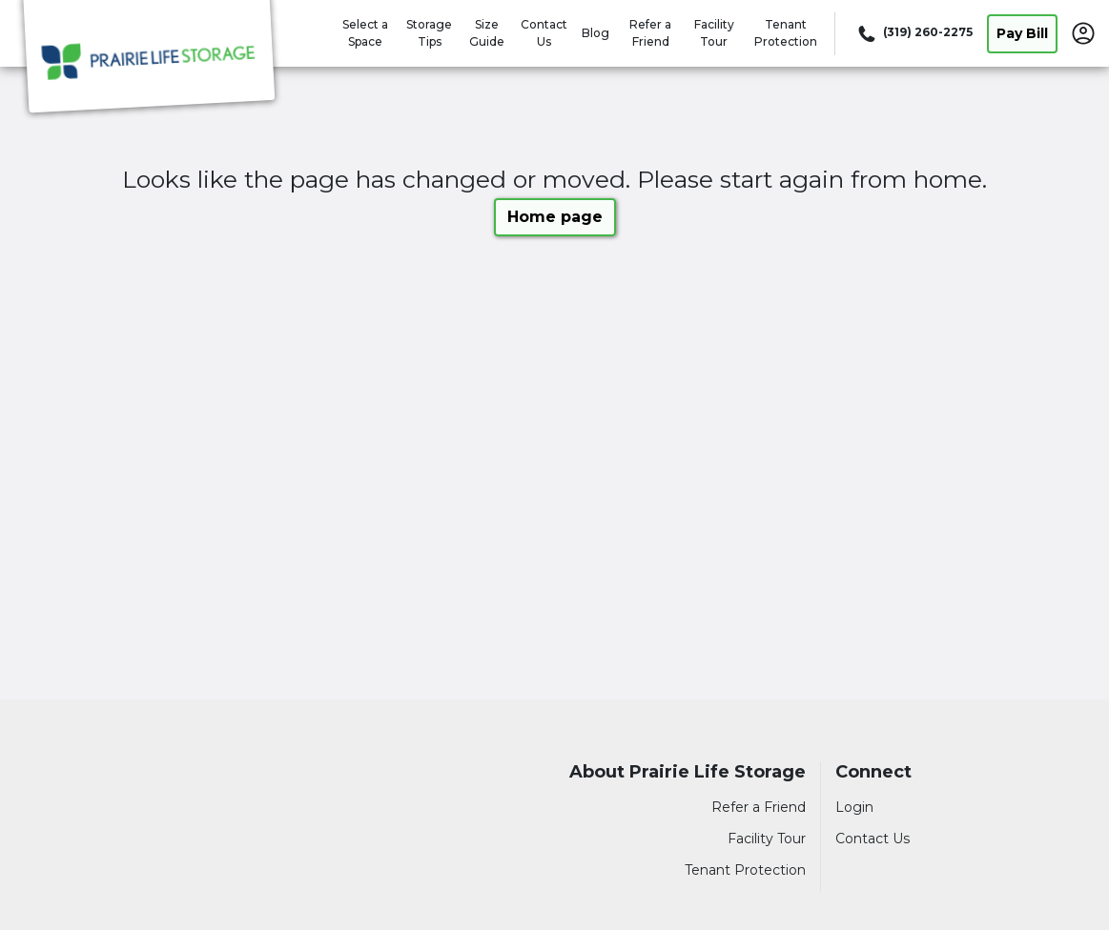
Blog (595, 33)
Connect (873, 772)
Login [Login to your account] (854, 807)
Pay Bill (1022, 33)
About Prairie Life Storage (687, 772)
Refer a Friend (758, 807)
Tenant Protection (745, 870)
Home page (555, 217)
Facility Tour (767, 838)
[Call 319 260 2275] (913, 33)
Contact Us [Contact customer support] (872, 838)
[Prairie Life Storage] (148, 60)
